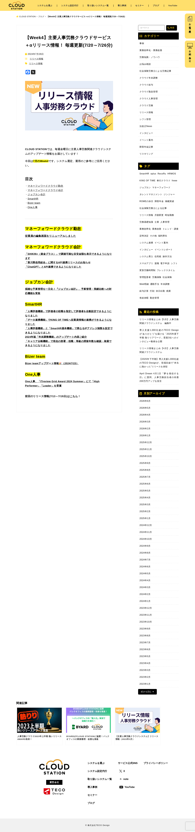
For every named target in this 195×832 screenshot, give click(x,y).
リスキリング (146, 154)
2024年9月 (145, 546)
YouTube (172, 5)
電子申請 (164, 263)
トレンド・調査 (171, 229)
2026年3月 (145, 422)
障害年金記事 (146, 147)
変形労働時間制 (147, 270)
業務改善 (156, 229)
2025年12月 (145, 442)
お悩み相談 (145, 64)
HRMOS (171, 174)
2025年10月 (145, 456)
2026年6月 (145, 401)
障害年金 (159, 201)
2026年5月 (145, 408)
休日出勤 (160, 291)
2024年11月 (145, 532)
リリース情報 (36, 59)
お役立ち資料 (190, 26)
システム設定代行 (69, 5)
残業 (168, 291)
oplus (153, 174)
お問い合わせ (190, 55)
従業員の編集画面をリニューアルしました (50, 235)
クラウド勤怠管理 (148, 92)
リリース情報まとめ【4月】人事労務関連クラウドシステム (159, 350)
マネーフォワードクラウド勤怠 (45, 186)
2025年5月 (145, 491)
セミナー (139, 5)
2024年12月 (145, 525)
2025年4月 (145, 497)
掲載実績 (169, 201)
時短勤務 (169, 215)
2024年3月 (145, 587)
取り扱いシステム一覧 (98, 5)
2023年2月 (145, 677)
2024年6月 (145, 566)
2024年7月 (145, 560)
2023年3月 (145, 670)
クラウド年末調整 (148, 78)
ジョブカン (145, 187)
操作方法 (167, 256)
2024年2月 (145, 594)
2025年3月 (145, 504)
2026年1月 (145, 435)
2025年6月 (145, 484)
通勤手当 (154, 284)
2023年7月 (145, 642)
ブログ (156, 5)
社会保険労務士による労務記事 (155, 71)
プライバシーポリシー (156, 763)
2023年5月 (145, 656)
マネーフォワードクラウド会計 (45, 190)
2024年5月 (145, 573)
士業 (157, 222)
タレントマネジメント (150, 194)
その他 (153, 236)
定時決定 (144, 236)
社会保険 (167, 277)
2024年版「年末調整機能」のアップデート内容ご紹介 (56, 337)
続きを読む (146, 691)
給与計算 (144, 291)
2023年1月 (145, 684)
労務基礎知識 (146, 222)
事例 (141, 43)
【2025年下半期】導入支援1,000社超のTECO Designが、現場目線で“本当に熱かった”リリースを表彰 (159, 363)
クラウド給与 (146, 85)
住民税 (158, 256)
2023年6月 (145, 649)
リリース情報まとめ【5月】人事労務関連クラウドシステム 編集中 (159, 321)
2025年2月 (145, 511)
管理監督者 (145, 277)
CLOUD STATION (26, 16)
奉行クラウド (163, 180)
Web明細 (144, 284)
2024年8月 (145, 553)
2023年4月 (145, 663)
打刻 (152, 291)
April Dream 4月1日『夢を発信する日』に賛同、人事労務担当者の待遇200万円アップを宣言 (159, 377)
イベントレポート (164, 249)
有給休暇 (144, 298)
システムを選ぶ (44, 5)
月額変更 (159, 215)
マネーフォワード (161, 187)
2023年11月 (145, 615)
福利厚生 (162, 236)
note (124, 779)
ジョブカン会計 (37, 194)
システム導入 (146, 256)
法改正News (145, 126)
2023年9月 (145, 629)
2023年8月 (145, 635)
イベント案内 (146, 140)
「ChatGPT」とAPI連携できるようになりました (53, 266)
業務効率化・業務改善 (150, 50)
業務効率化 (145, 229)
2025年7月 (145, 477)
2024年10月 (145, 539)
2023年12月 (145, 608)
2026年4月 (145, 415)
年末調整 (165, 284)
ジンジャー (169, 194)
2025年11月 (145, 449)
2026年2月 (145, 428)
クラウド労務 (146, 105)
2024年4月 (145, 580)
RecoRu (162, 174)
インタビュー (146, 133)
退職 (157, 263)
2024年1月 (145, 601)
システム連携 (146, 243)
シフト (174, 263)
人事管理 (164, 222)
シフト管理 (145, 119)
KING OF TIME (147, 180)
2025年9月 (145, 463)
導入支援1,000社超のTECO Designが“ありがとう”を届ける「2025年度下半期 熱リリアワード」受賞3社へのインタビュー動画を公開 (159, 336)
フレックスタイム (166, 270)
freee (174, 180)
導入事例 (122, 5)
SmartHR (144, 174)
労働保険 (156, 277)
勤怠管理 (154, 298)
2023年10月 (145, 622)
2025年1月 (145, 518)
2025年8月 (145, 470)
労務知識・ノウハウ (149, 57)
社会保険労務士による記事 (153, 208)
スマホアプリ (146, 263)
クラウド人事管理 (148, 98)
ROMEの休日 (146, 201)
